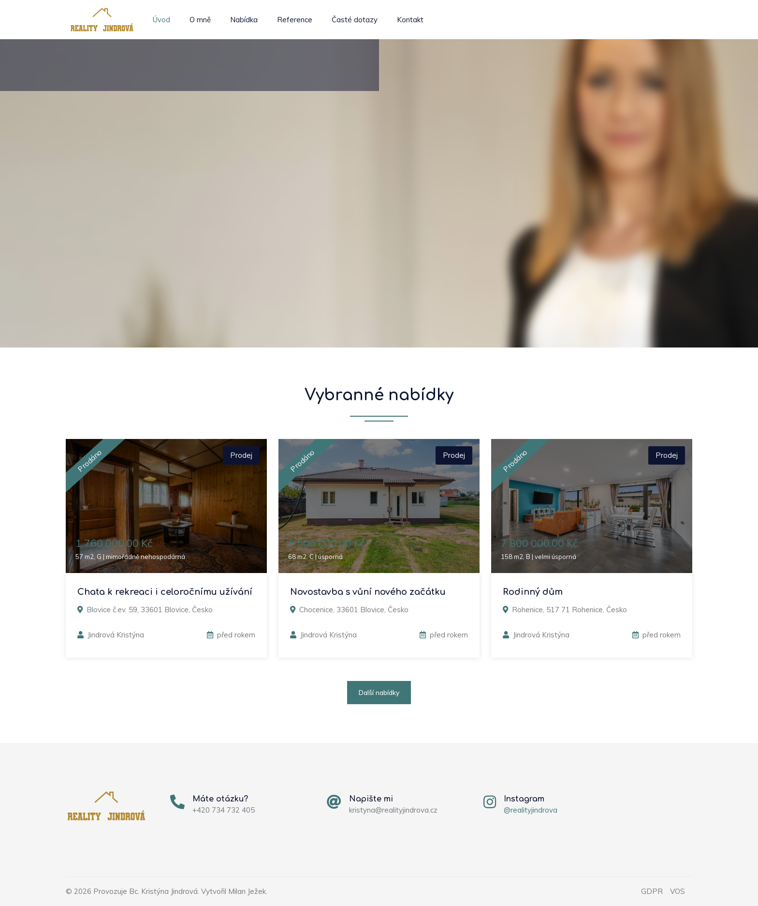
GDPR (652, 891)
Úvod (161, 19)
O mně (200, 19)
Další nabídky (379, 692)
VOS (677, 891)
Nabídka (244, 19)
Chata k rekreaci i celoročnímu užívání (164, 592)
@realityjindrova (530, 810)
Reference (294, 19)
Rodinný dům (533, 592)
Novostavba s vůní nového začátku (368, 592)
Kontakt (410, 19)
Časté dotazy (355, 19)
